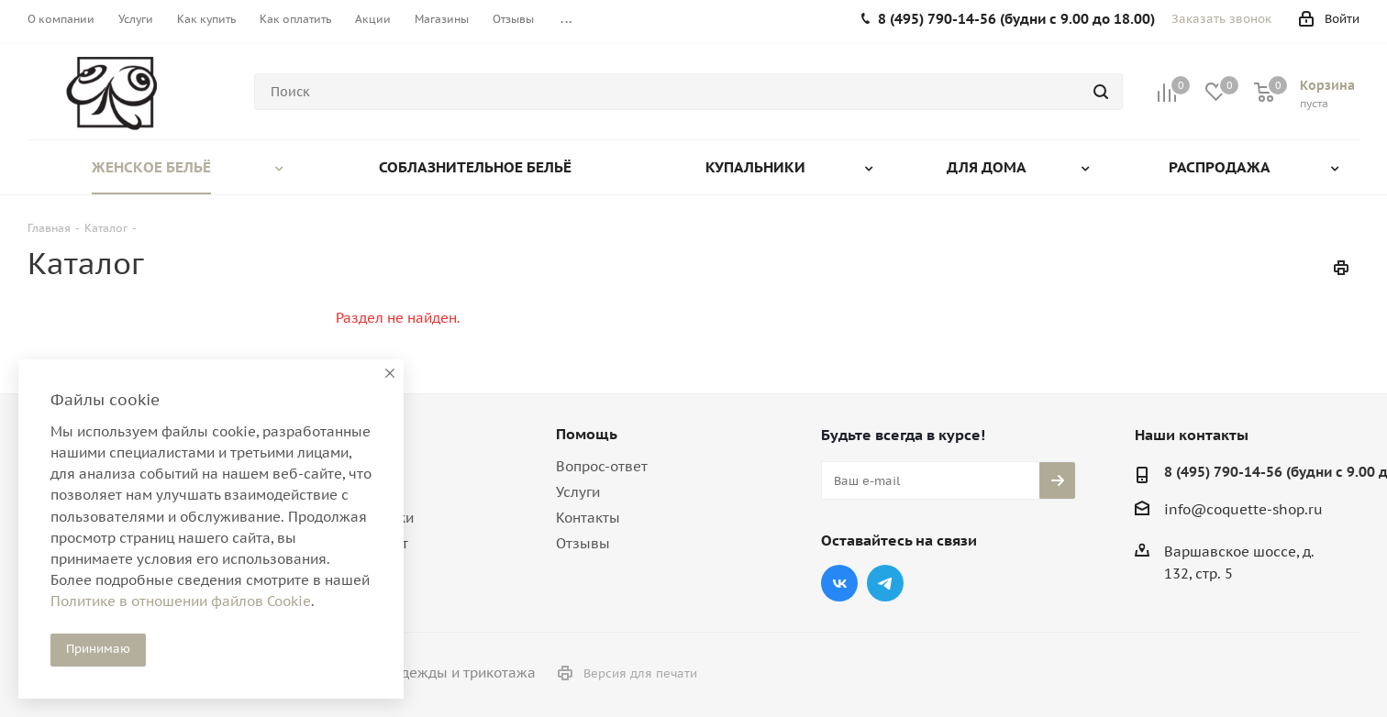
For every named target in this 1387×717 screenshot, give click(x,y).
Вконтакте (839, 583)
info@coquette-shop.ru (1243, 509)
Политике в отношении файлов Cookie (180, 601)
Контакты (588, 517)
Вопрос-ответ (602, 466)
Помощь (586, 434)
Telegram (885, 583)
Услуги (578, 492)
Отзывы (583, 543)
